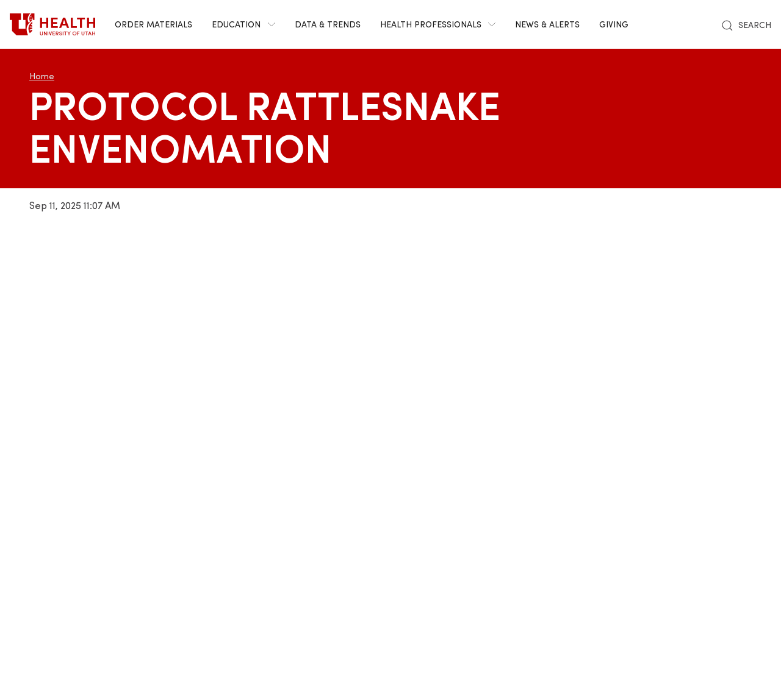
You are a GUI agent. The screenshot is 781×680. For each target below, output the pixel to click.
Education (243, 24)
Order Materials (153, 24)
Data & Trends (328, 24)
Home (41, 76)
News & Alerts (547, 24)
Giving (613, 24)
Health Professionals (438, 24)
